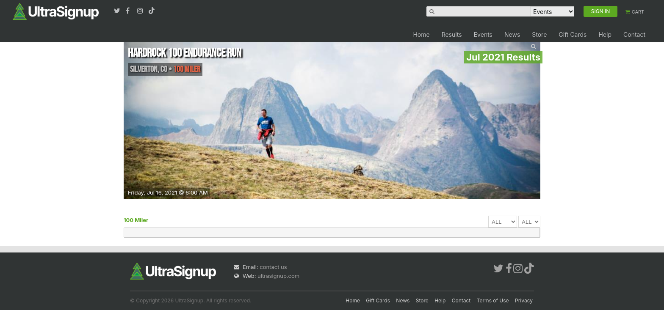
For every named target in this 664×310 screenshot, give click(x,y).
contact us (273, 266)
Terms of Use (493, 300)
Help (604, 34)
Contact (634, 34)
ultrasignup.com (278, 275)
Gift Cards (573, 34)
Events (483, 34)
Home (421, 34)
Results (452, 34)
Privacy (524, 300)
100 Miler (136, 220)
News (512, 34)
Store (539, 34)
